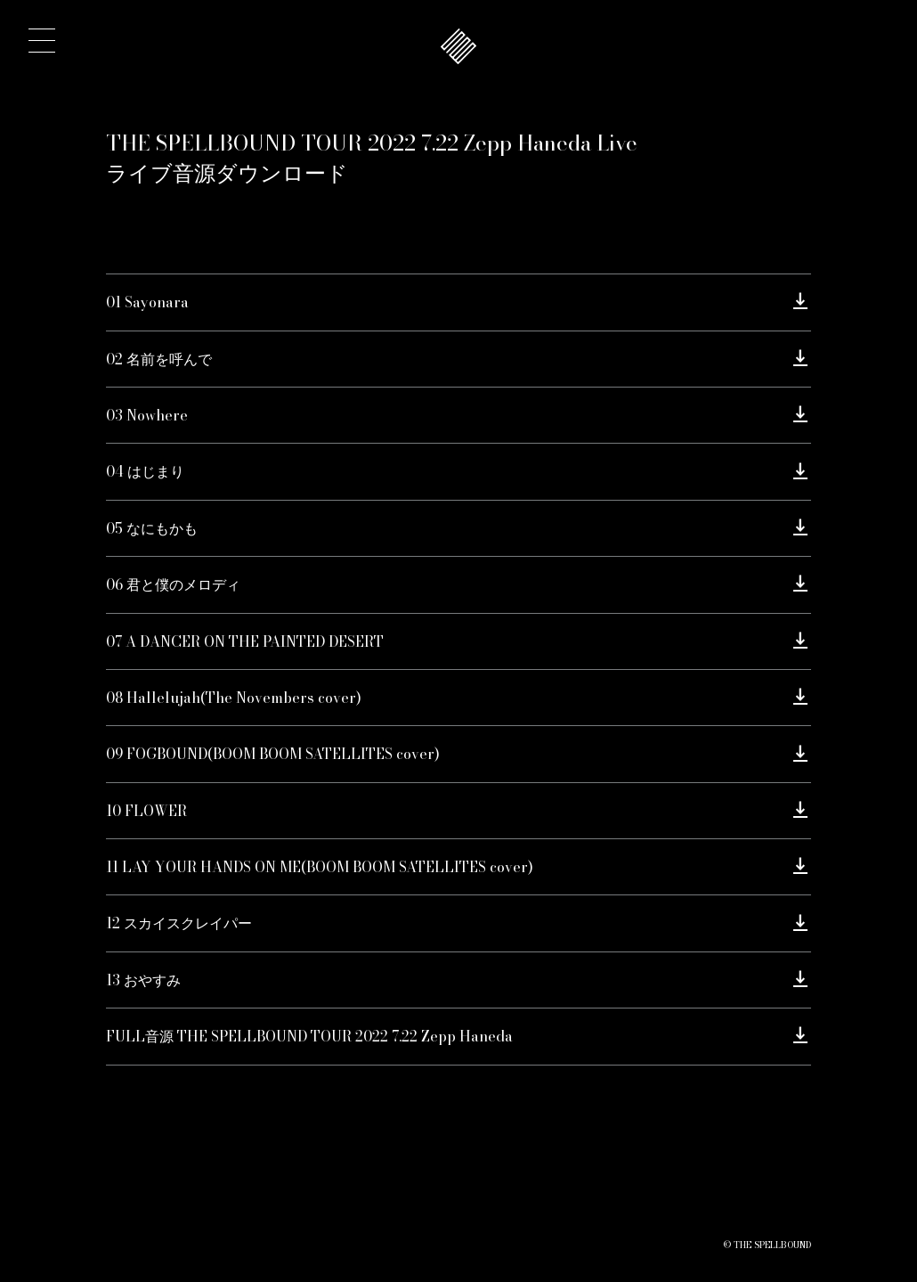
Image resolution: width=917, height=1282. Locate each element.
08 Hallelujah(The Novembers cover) (233, 697)
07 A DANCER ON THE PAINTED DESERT (245, 641)
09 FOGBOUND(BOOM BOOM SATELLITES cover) (273, 753)
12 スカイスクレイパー (179, 923)
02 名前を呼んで (159, 359)
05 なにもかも (152, 528)
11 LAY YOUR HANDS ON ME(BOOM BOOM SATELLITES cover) (319, 867)
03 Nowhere (147, 415)
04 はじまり (145, 471)
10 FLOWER (146, 810)
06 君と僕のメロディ (173, 584)
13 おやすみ (143, 980)
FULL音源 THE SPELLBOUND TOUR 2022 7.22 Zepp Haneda (309, 1036)
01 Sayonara (147, 302)
